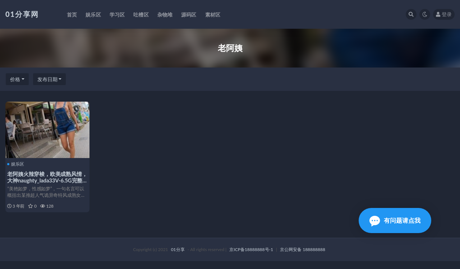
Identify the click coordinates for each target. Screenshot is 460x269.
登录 (444, 14)
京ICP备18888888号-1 (251, 257)
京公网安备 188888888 (302, 257)
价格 (15, 79)
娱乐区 (17, 163)
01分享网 (22, 14)
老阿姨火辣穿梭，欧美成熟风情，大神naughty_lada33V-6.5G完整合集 (46, 179)
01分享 (178, 257)
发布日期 (47, 79)
